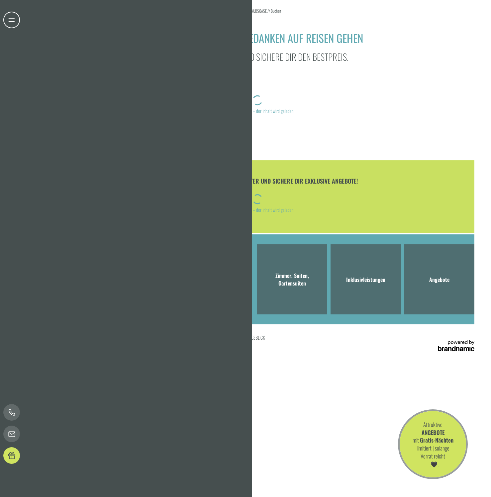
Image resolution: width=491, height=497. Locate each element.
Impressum (61, 337)
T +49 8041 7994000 (99, 296)
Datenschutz (82, 337)
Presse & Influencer (201, 337)
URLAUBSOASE (256, 11)
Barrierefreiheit (154, 337)
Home (237, 11)
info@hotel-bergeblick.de (152, 296)
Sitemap (176, 337)
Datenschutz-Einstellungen (117, 337)
